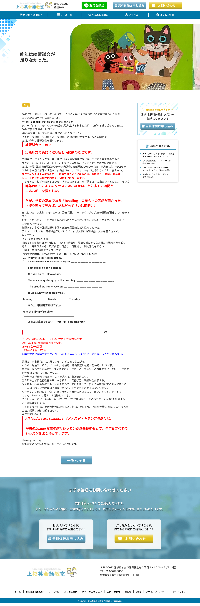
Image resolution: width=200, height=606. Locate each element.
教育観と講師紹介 (30, 15)
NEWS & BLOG (98, 15)
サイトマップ (179, 594)
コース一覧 (64, 15)
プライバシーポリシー (157, 594)
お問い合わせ (113, 594)
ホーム (17, 594)
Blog (26, 105)
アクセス (131, 15)
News (128, 594)
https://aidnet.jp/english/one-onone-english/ (48, 122)
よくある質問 (165, 15)
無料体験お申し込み (92, 594)
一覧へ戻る (76, 462)
